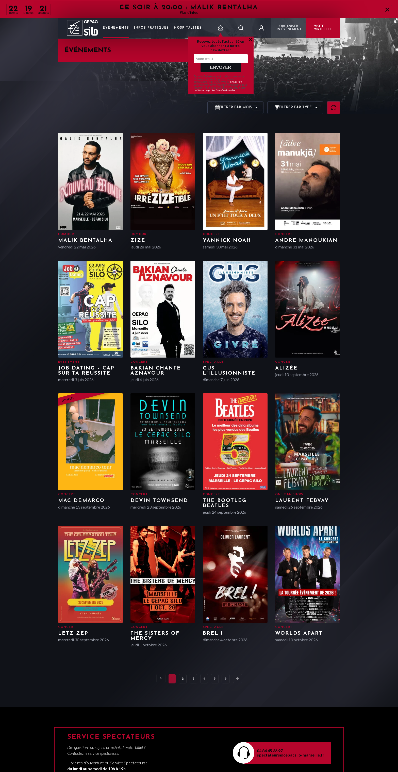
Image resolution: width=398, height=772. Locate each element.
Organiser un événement (288, 28)
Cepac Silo (236, 81)
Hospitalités (188, 27)
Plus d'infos (189, 12)
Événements (116, 27)
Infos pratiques (151, 27)
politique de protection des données (214, 90)
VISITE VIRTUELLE (323, 28)
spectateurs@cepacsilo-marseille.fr (290, 755)
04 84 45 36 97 (270, 750)
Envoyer (220, 67)
